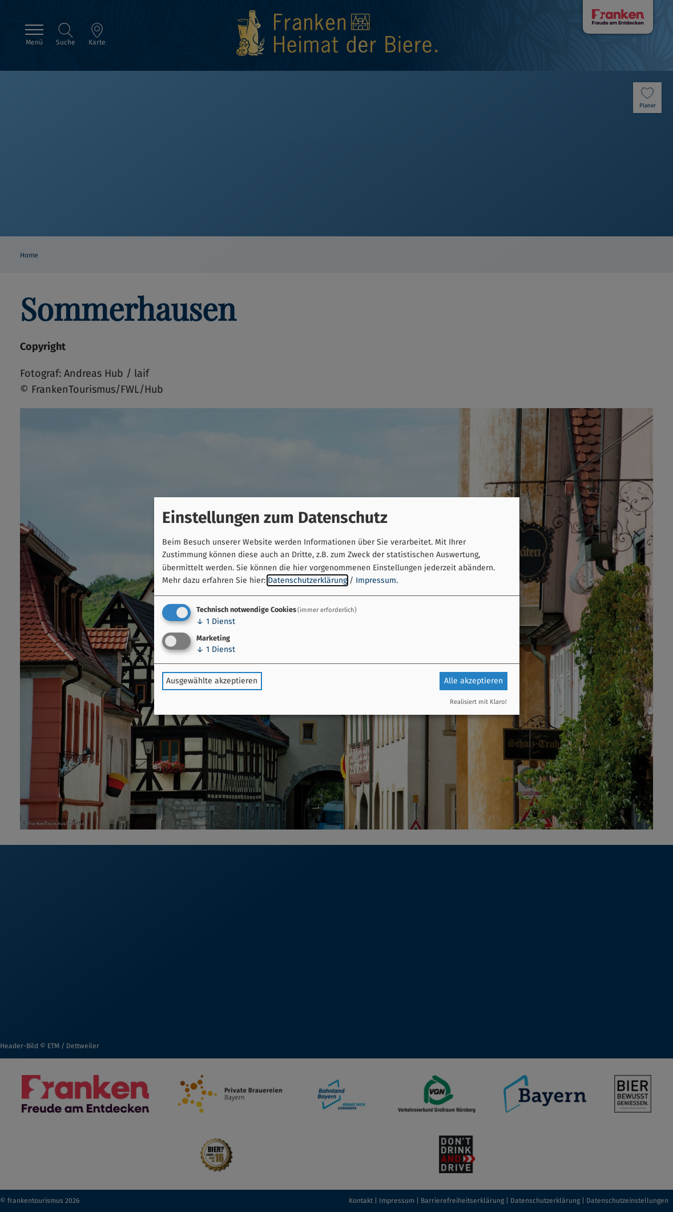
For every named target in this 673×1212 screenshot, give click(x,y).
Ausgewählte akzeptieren (211, 681)
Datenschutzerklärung (307, 580)
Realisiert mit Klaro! (478, 702)
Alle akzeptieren (473, 681)
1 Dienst (215, 621)
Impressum (376, 580)
